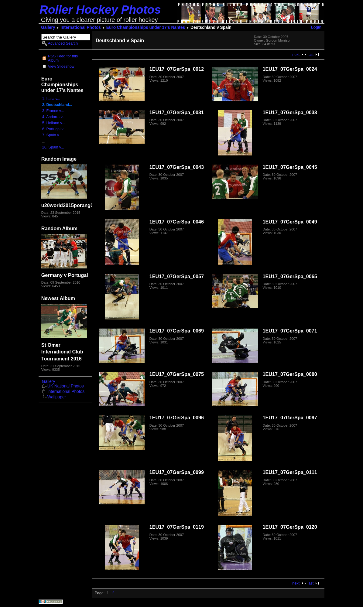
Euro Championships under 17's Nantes (145, 27)
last (310, 55)
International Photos (80, 27)
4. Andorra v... (54, 117)
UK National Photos (65, 386)
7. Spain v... (52, 135)
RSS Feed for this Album (63, 58)
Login (316, 27)
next (296, 55)
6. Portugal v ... (55, 129)
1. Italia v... (51, 99)
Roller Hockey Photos (100, 9)
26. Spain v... (53, 147)
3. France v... (53, 111)
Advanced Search (63, 43)
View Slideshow (61, 66)
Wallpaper (56, 397)
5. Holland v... (53, 123)
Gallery (48, 27)
